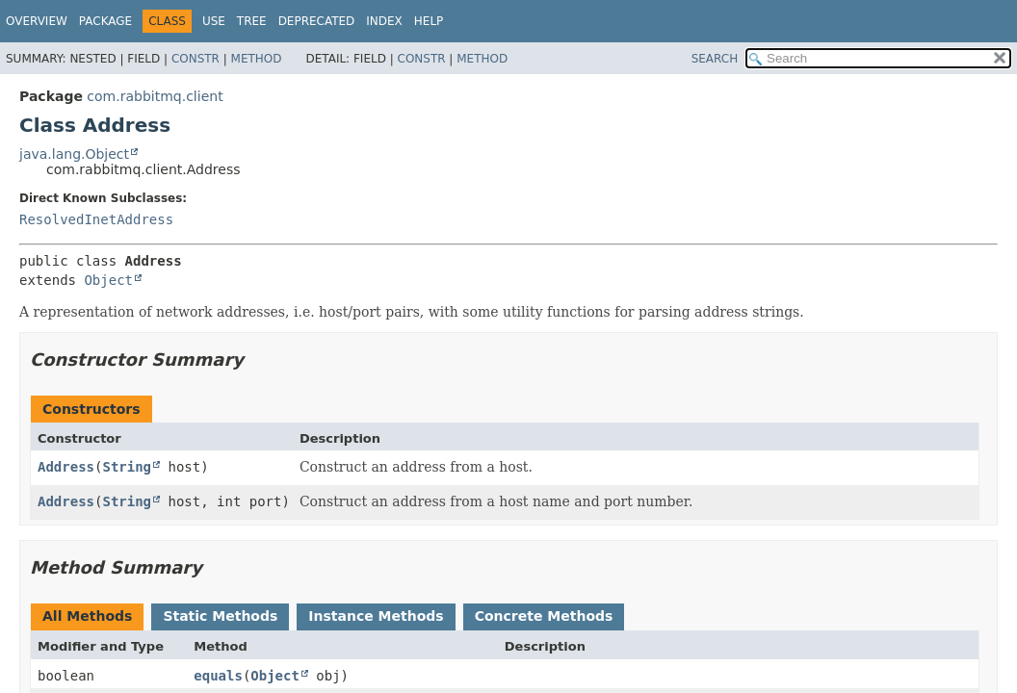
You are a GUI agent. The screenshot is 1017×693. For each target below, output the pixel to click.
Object (108, 280)
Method (256, 58)
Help (429, 21)
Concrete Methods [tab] (544, 616)
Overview (36, 21)
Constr (195, 58)
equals (218, 675)
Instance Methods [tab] (375, 616)
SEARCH (715, 58)
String (126, 467)
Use (213, 21)
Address (66, 467)
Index (384, 21)
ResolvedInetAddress (96, 219)
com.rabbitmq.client (154, 96)
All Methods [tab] (87, 616)
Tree (252, 21)
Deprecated (316, 21)
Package (105, 21)
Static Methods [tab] (220, 616)
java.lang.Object (74, 154)
